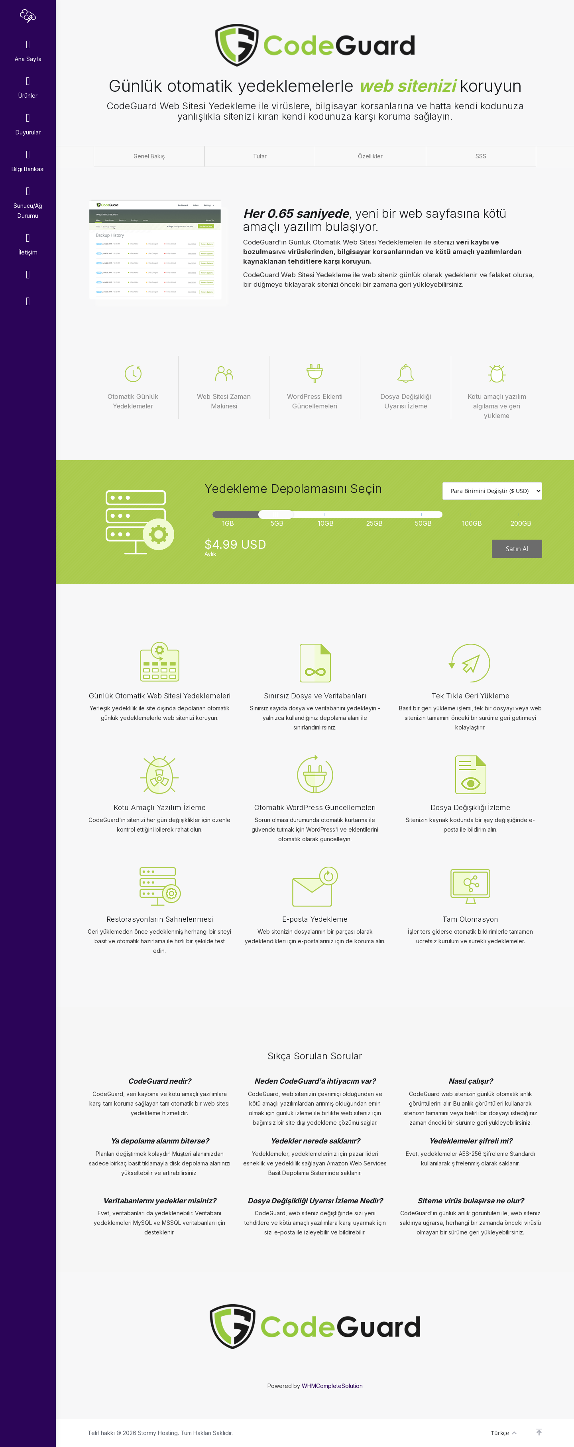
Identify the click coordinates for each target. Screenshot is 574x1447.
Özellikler (370, 156)
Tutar (260, 156)
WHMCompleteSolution (332, 1385)
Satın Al (517, 548)
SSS (481, 156)
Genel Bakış (149, 156)
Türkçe (504, 1433)
